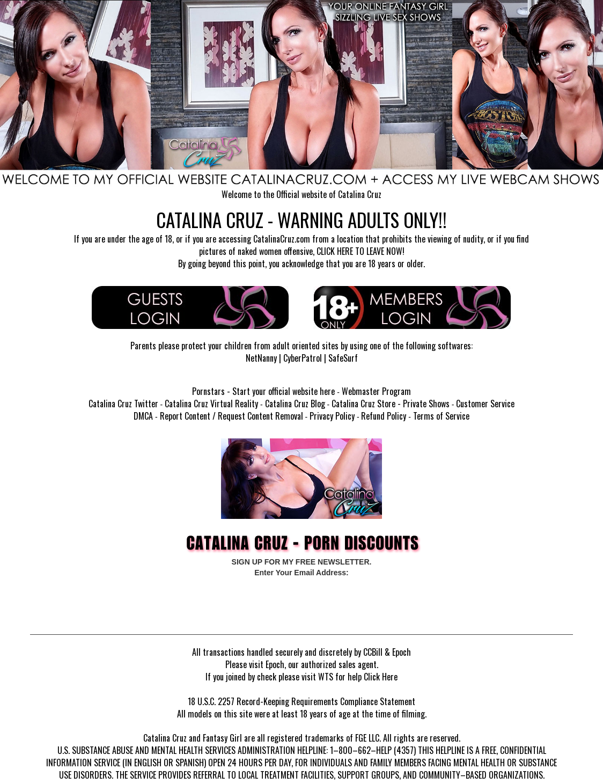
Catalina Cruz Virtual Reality (211, 403)
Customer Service (485, 403)
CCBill (373, 652)
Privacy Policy (332, 415)
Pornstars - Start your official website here (263, 391)
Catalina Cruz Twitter (123, 403)
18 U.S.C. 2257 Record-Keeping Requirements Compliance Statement (301, 701)
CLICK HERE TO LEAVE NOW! (361, 251)
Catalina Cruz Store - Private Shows (391, 403)
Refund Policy (383, 415)
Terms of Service (441, 415)
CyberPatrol (302, 357)
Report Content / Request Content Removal (231, 415)
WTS (325, 676)
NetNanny (261, 357)
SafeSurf (343, 357)
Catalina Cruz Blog (295, 403)
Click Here (381, 676)
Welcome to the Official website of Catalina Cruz (301, 194)
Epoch (401, 652)
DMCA (143, 415)
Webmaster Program (376, 391)
